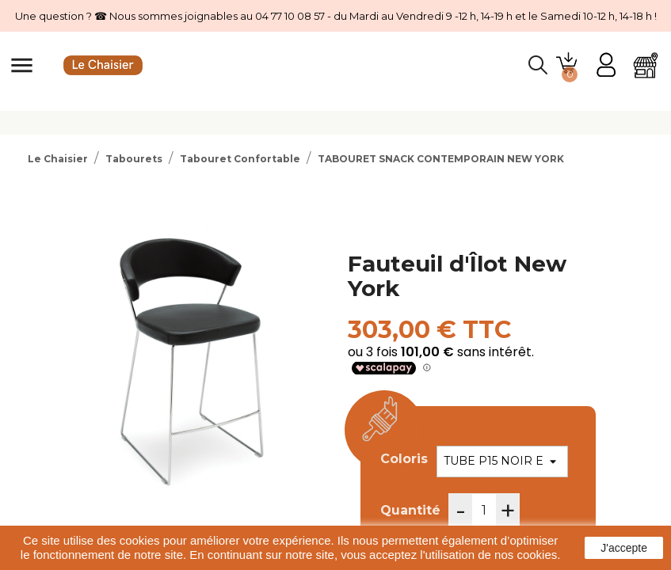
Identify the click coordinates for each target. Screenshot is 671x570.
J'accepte (623, 548)
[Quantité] (484, 510)
